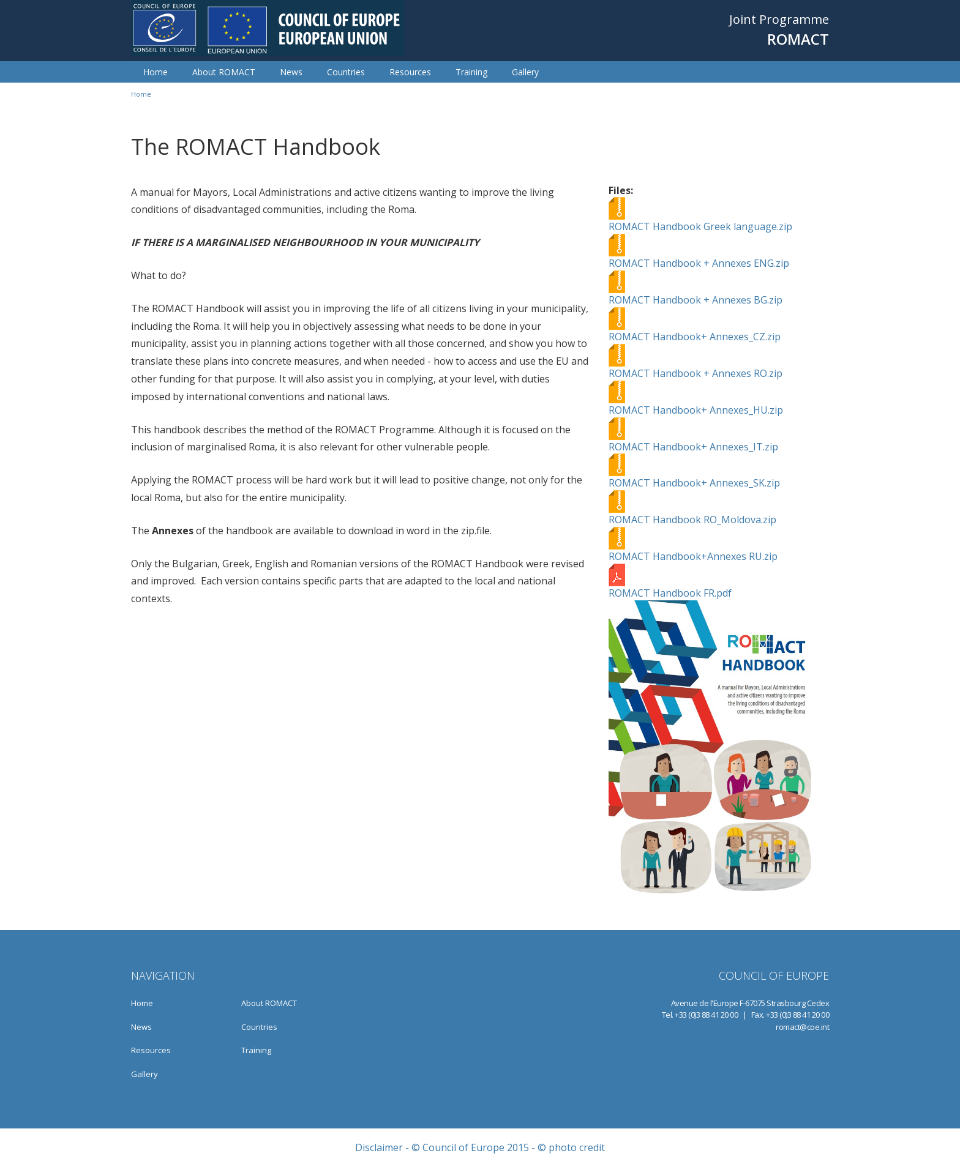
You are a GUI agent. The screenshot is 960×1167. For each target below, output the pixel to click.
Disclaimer (379, 1147)
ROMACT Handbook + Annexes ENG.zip (699, 263)
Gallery (525, 72)
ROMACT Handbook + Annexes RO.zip (695, 373)
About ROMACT (223, 72)
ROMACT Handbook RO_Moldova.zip (692, 519)
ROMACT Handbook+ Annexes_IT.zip (693, 446)
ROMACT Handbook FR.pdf (670, 593)
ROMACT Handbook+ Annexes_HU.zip (696, 410)
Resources (410, 72)
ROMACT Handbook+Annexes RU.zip (693, 556)
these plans (201, 361)
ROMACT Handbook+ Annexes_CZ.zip (695, 336)
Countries (346, 72)
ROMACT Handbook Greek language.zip (700, 226)
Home (155, 72)
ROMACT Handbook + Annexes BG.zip (695, 300)
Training (471, 72)
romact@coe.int (802, 1026)
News (291, 72)
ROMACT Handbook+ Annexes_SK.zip (694, 483)
